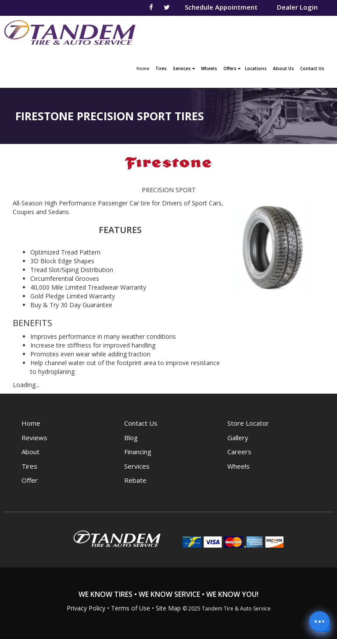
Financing (137, 451)
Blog (131, 437)
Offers (231, 68)
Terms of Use (130, 608)
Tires (161, 68)
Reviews (34, 437)
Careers (239, 451)
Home (143, 68)
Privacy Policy (86, 608)
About (30, 451)
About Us (283, 68)
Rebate (135, 480)
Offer (30, 480)
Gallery (237, 437)
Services (184, 68)
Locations (256, 68)
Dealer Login (297, 7)
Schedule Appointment (221, 7)
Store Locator (248, 423)
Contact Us (312, 68)
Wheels (209, 68)
